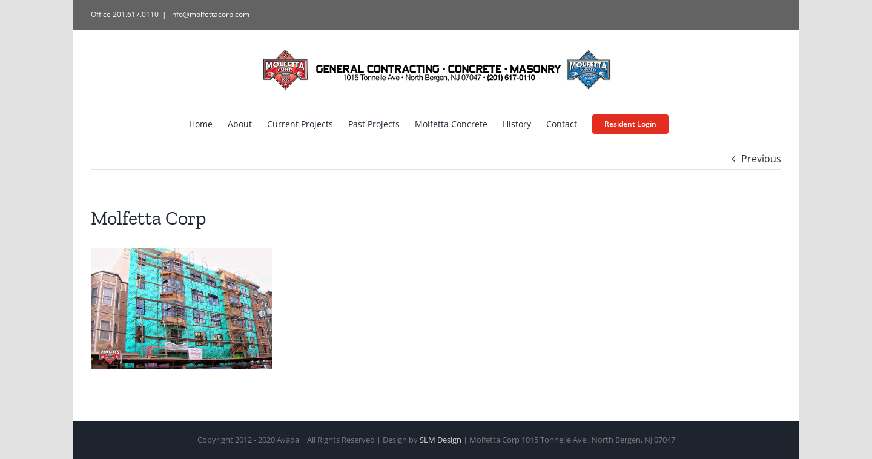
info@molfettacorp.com (209, 14)
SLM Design (440, 439)
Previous (761, 158)
